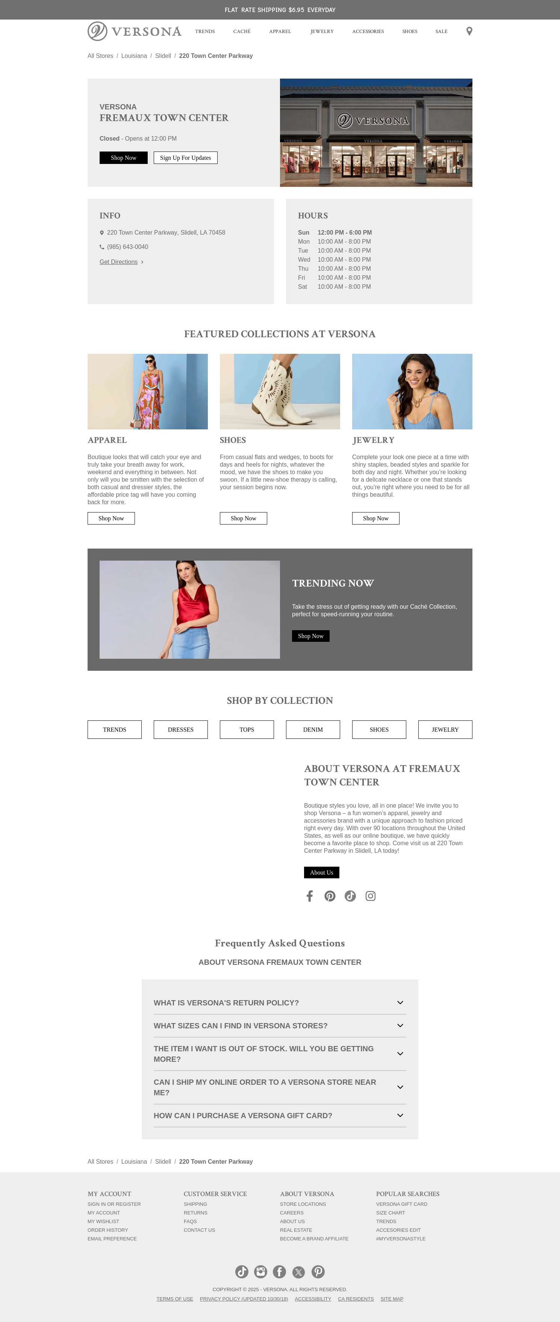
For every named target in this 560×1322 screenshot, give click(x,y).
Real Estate (296, 1230)
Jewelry (445, 729)
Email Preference (112, 1239)
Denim (313, 729)
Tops (247, 729)
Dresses (181, 729)
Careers (292, 1213)
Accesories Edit (398, 1230)
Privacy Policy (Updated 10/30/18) (244, 1299)
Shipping (195, 1204)
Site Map (392, 1299)
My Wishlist (103, 1221)
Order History (108, 1230)
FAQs (190, 1221)
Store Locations (303, 1204)
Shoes (379, 729)
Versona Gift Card (401, 1204)
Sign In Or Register (114, 1204)
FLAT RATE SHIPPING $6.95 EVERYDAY (280, 10)
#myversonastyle (401, 1239)
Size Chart (390, 1213)
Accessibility (313, 1299)
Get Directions (121, 262)
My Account (104, 1213)
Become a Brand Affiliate (314, 1239)
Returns (195, 1213)
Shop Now (123, 158)
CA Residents (356, 1299)
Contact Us (199, 1230)
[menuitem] (205, 32)
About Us (321, 872)
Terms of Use (175, 1299)
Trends (114, 729)
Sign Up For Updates (185, 158)
